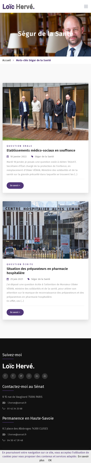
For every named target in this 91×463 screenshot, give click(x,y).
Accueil (6, 60)
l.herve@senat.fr (16, 402)
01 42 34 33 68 (14, 408)
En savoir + (15, 185)
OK (50, 460)
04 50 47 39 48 (15, 440)
